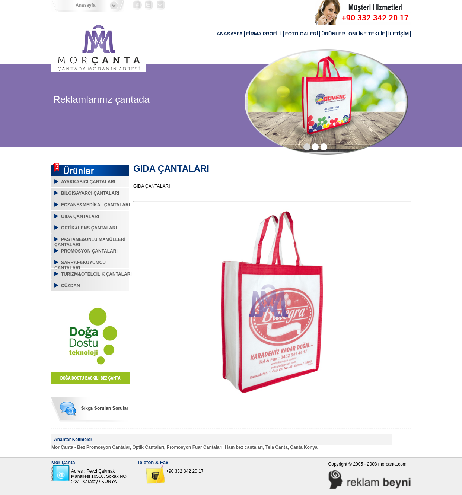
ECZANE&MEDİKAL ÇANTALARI (95, 204)
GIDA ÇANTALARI (80, 216)
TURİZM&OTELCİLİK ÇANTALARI (96, 274)
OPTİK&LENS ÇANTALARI (89, 228)
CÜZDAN (70, 285)
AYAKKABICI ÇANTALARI (88, 181)
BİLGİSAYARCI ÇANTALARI (90, 193)
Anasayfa (85, 5)
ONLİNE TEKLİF (366, 34)
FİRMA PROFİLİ (264, 34)
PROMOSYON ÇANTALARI (89, 251)
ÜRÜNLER (333, 34)
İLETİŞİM (398, 34)
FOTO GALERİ (301, 34)
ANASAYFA (230, 34)
